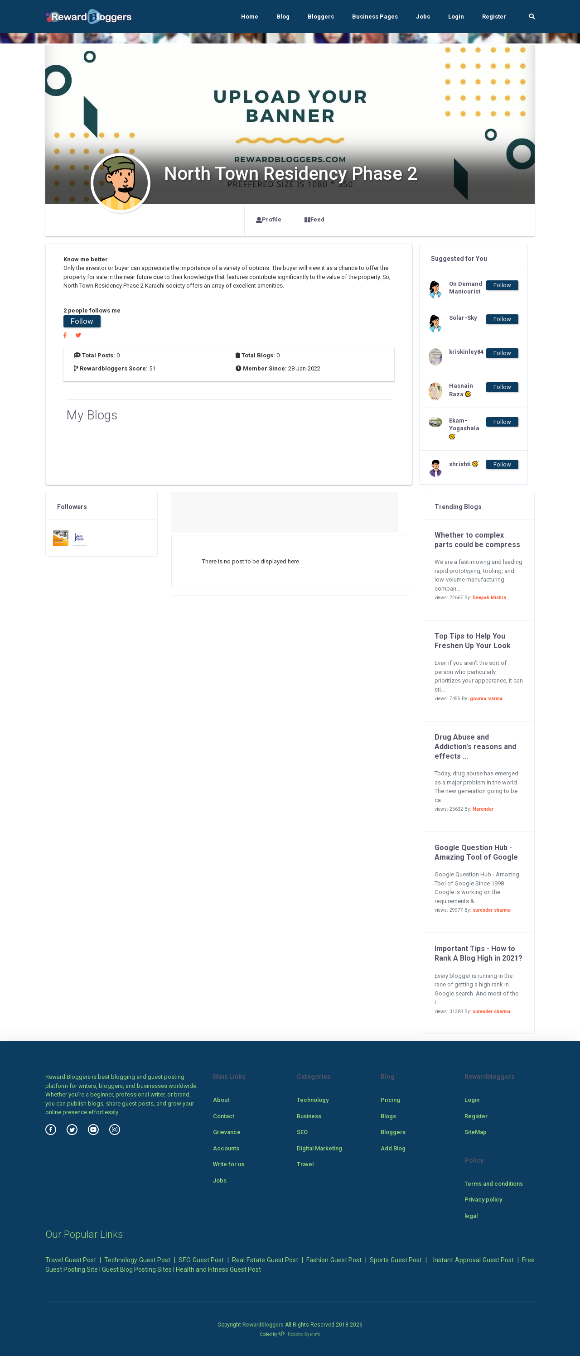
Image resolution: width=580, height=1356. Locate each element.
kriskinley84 (466, 351)
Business (309, 1116)
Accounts (226, 1148)
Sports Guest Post (396, 1260)
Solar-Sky (463, 317)
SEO (302, 1132)
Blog (283, 16)
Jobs (423, 16)
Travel (305, 1164)
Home (249, 16)
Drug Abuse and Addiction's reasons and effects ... (475, 746)
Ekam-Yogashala (464, 428)
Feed (314, 219)
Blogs (388, 1116)
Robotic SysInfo (299, 1334)
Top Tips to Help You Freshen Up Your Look (473, 641)
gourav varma (486, 699)
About (221, 1099)
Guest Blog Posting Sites (137, 1269)
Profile (268, 219)
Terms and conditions (493, 1183)
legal (471, 1215)
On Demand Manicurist (465, 287)
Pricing (390, 1099)
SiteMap (475, 1132)
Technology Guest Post (137, 1260)
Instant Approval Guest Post (473, 1260)
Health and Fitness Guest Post (218, 1269)
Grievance (227, 1132)
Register (494, 16)
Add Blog (393, 1148)
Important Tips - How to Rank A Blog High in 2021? (478, 953)
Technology (313, 1099)
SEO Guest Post (201, 1260)
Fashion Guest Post (334, 1260)
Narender (483, 809)
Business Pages (375, 16)
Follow (82, 321)
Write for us (228, 1164)
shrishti (463, 463)
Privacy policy (483, 1199)
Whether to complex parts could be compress (477, 540)
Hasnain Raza (461, 390)
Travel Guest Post (70, 1260)
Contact (223, 1116)
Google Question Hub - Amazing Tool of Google (476, 852)
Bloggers (321, 16)
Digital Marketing (319, 1148)
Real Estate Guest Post (265, 1260)
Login (456, 16)
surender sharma (492, 910)
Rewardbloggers (263, 1325)
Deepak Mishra (489, 598)
